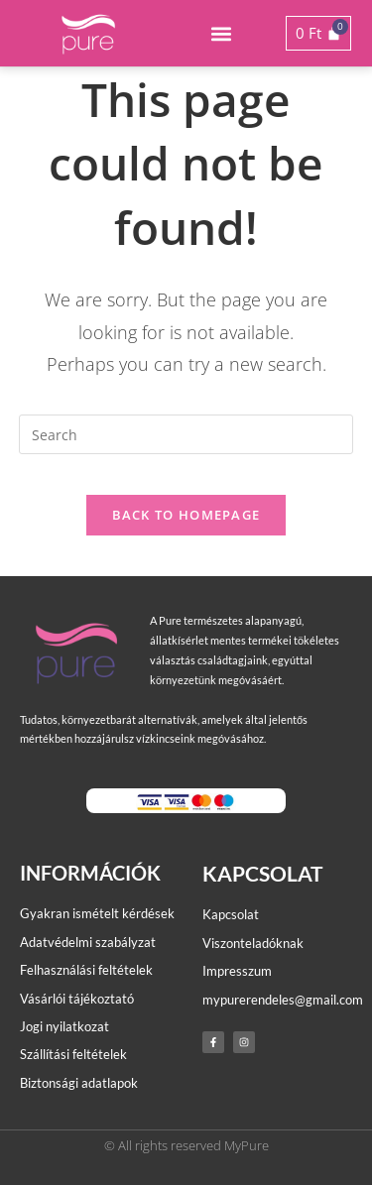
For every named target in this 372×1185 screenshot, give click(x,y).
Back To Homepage (186, 515)
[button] (221, 33)
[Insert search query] (186, 434)
